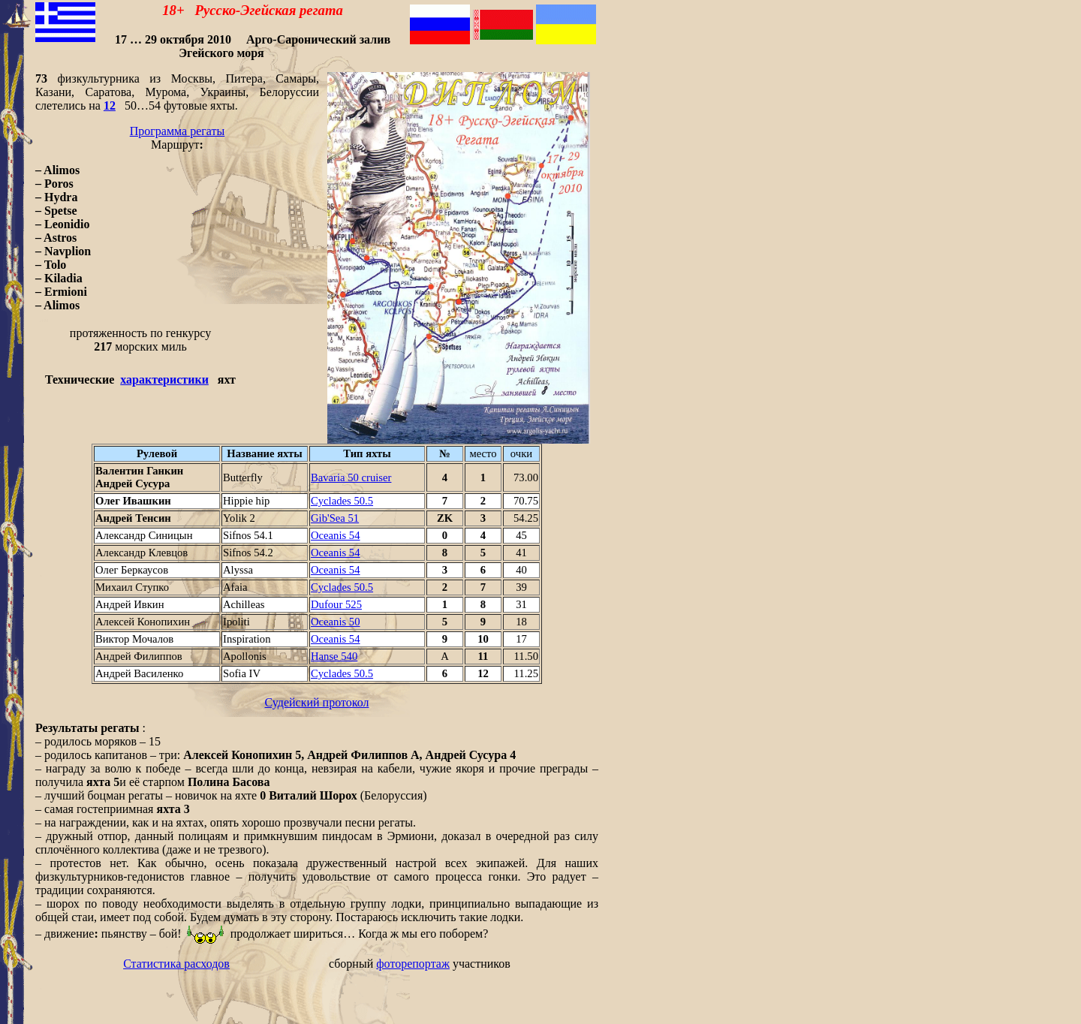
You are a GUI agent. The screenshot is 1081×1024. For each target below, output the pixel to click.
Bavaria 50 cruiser (351, 477)
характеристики (164, 379)
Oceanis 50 (335, 622)
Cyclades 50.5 (342, 501)
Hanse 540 (334, 656)
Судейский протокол (317, 702)
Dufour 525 (336, 604)
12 (110, 105)
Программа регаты (177, 131)
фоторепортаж (413, 963)
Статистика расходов (176, 963)
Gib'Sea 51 (335, 518)
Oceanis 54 (335, 535)
